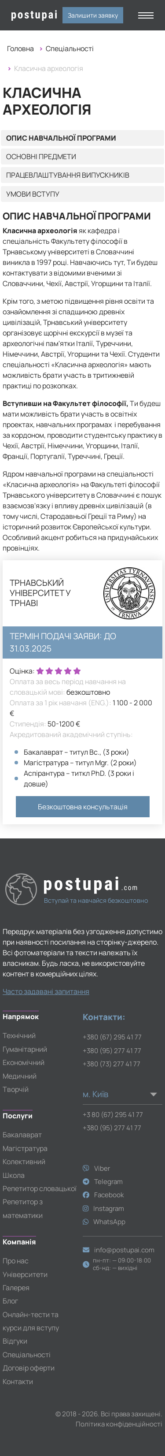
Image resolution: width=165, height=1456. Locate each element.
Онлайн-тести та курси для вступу (31, 1321)
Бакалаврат (22, 1134)
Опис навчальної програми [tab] (61, 138)
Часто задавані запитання (46, 991)
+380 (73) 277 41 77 (111, 1064)
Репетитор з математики (23, 1208)
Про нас (16, 1261)
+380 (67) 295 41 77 (112, 1037)
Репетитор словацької (40, 1188)
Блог (10, 1301)
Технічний (19, 1035)
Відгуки (15, 1341)
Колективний (24, 1161)
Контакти (18, 1381)
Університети (25, 1274)
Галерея (16, 1287)
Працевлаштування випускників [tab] (67, 175)
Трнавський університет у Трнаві (40, 593)
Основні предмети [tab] (41, 156)
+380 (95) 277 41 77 (112, 1050)
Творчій (16, 1089)
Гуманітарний (25, 1049)
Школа (14, 1175)
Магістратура (25, 1148)
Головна (20, 48)
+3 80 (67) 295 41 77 (113, 1114)
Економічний (23, 1062)
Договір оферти (29, 1368)
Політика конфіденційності (119, 1424)
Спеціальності (70, 48)
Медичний (20, 1076)
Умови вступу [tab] (32, 194)
